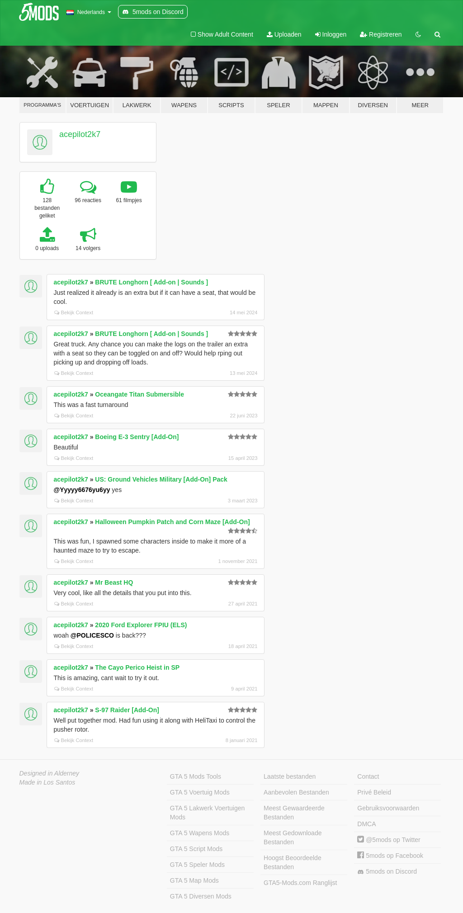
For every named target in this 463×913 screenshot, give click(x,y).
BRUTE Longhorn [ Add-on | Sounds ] (151, 282)
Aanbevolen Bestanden (296, 792)
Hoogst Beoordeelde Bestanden (292, 862)
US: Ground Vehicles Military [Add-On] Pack (161, 479)
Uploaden (284, 34)
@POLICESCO (92, 635)
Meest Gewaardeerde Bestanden (294, 812)
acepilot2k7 (79, 134)
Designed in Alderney (49, 773)
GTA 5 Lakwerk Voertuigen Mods (207, 812)
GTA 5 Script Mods (196, 848)
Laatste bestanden (290, 776)
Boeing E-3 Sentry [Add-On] (137, 436)
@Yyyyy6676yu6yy (82, 489)
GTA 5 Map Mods (194, 880)
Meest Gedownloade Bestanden (292, 837)
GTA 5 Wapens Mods (200, 833)
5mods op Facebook (390, 856)
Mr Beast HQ (114, 582)
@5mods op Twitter (388, 840)
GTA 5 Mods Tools (195, 776)
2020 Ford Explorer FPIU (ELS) (141, 625)
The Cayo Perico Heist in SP (137, 667)
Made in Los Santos (47, 782)
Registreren (381, 34)
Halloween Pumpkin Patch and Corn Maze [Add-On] (172, 521)
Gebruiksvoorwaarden (388, 808)
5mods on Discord (387, 871)
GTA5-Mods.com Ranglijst (300, 882)
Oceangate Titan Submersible (139, 394)
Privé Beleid (374, 792)
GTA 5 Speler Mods (197, 864)
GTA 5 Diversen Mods (201, 896)
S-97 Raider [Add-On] (127, 710)
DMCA (366, 824)
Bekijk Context (74, 312)
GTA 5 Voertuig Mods (200, 792)
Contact (368, 776)
